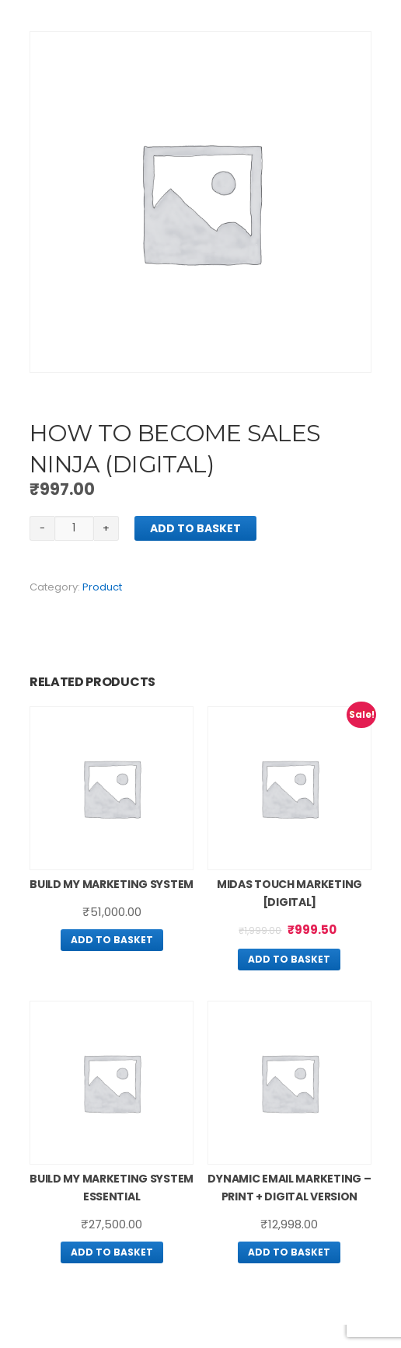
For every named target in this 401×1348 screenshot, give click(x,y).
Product (102, 587)
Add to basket (195, 528)
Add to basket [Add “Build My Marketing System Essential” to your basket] (112, 1252)
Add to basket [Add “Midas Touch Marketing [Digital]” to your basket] (289, 959)
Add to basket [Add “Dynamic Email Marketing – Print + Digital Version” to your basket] (289, 1252)
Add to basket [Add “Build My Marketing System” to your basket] (112, 939)
